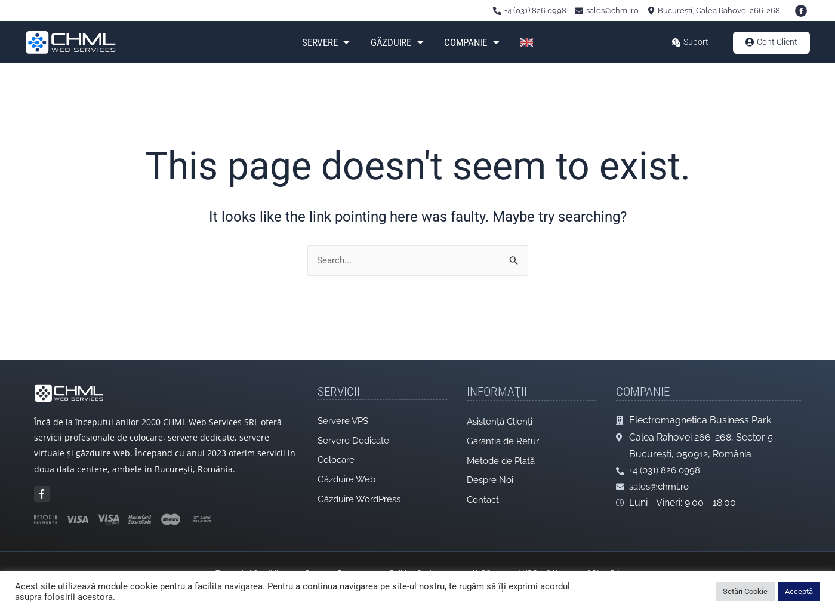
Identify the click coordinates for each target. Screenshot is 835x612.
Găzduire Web (349, 475)
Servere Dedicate (355, 435)
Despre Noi (491, 476)
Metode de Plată (503, 456)
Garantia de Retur (505, 435)
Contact (484, 496)
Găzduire (397, 43)
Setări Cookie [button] (745, 591)
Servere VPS (345, 414)
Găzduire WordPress (363, 496)
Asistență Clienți (501, 415)
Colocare (338, 455)
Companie (471, 43)
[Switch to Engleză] (527, 42)
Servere (326, 43)
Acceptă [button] (799, 591)
